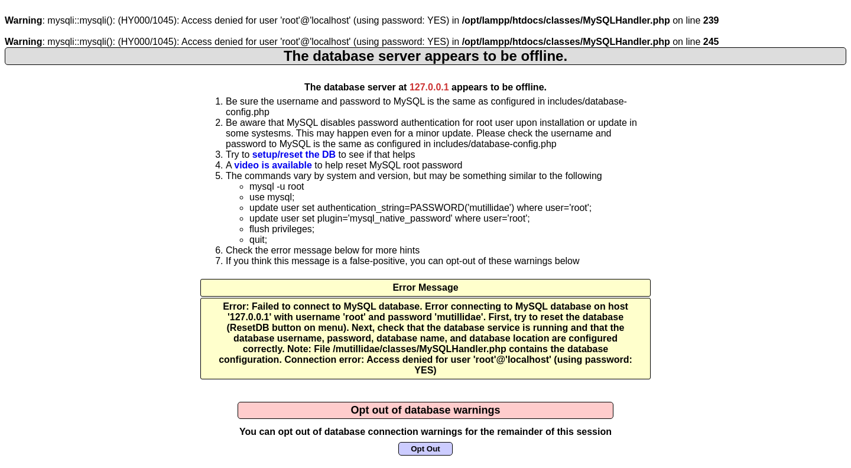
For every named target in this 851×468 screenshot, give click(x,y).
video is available (273, 165)
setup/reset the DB (294, 155)
